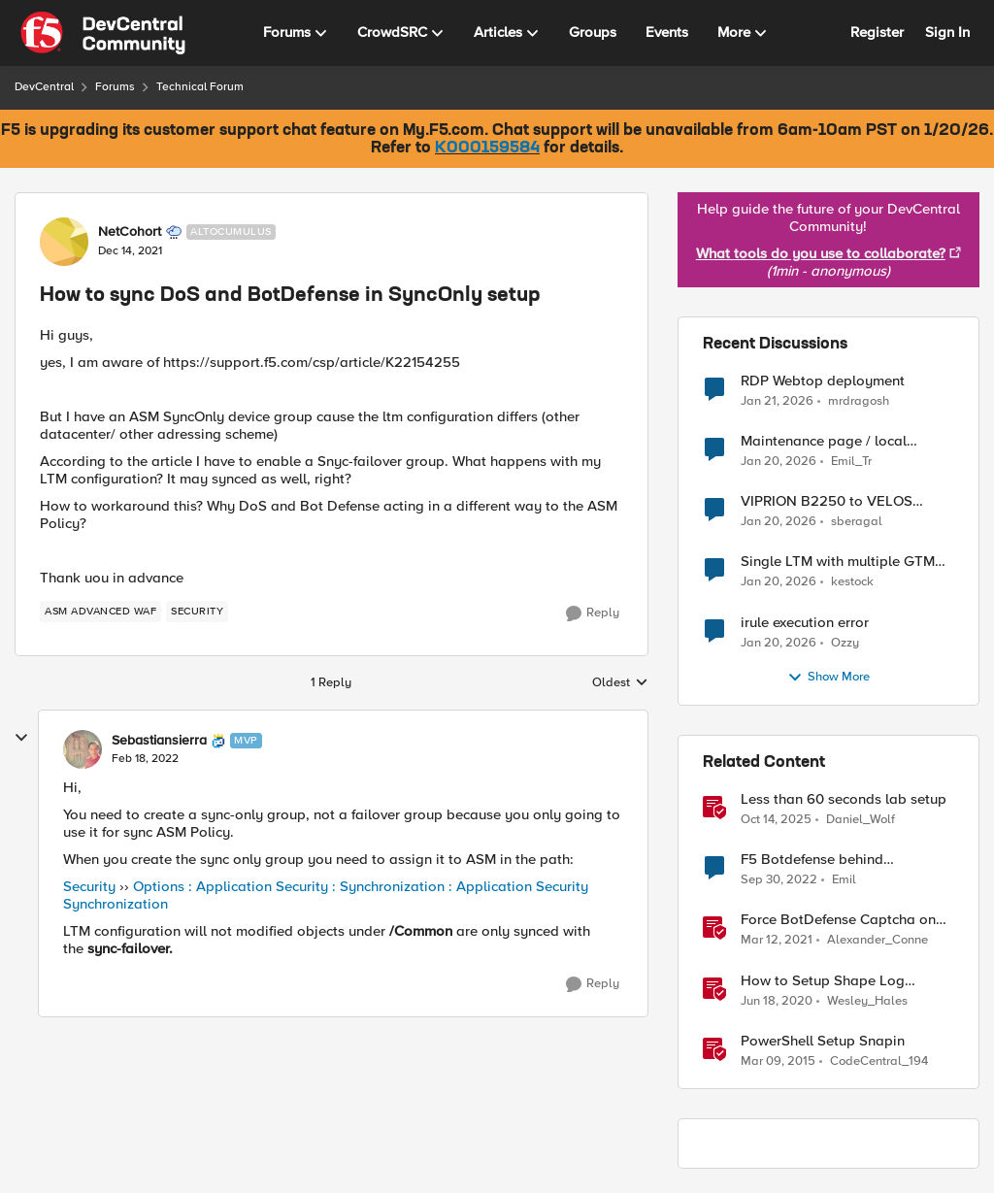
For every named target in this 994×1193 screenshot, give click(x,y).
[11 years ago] (778, 1061)
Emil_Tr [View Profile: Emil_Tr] (851, 461)
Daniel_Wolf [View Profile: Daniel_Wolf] (860, 819)
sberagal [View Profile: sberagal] (856, 521)
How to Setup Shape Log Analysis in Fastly (823, 981)
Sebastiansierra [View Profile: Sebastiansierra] (159, 740)
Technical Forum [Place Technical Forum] (200, 87)
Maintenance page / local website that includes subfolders (845, 441)
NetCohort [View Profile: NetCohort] (129, 232)
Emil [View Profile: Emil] (844, 880)
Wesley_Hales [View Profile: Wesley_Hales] (867, 1000)
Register (877, 32)
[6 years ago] (776, 1001)
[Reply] (592, 613)
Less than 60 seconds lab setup (843, 799)
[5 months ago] (777, 402)
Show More (828, 677)
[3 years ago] (779, 880)
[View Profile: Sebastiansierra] (82, 749)
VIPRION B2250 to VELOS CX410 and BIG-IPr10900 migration (826, 501)
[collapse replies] (21, 737)
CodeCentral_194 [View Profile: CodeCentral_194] (879, 1060)
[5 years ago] (776, 940)
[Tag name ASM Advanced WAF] (100, 611)
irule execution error (805, 622)
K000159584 (487, 148)
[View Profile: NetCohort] (64, 241)
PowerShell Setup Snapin (823, 1041)
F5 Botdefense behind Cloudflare (812, 859)
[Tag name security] (197, 611)
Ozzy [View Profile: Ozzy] (845, 642)
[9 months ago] (776, 820)
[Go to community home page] (103, 33)
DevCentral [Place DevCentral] (44, 87)
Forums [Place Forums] (115, 87)
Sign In (947, 32)
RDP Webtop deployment (823, 381)
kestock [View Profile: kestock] (852, 582)
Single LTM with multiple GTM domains (838, 561)
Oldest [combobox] (620, 683)
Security (89, 886)
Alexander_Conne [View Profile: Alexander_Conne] (877, 940)
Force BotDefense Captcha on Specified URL (838, 919)
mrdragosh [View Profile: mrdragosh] (858, 401)
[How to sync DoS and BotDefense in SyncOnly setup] (145, 759)
